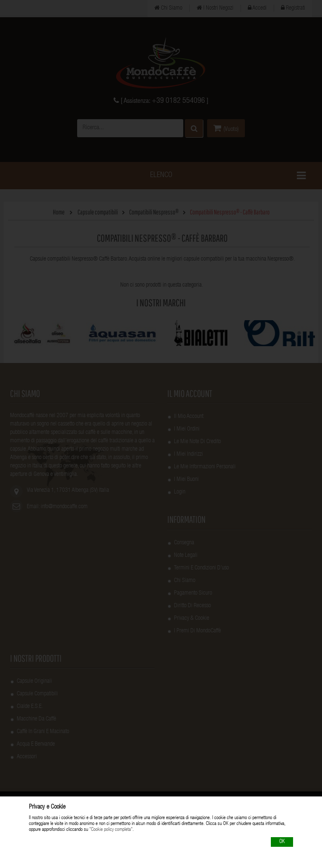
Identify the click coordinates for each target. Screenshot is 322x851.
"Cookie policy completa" (110, 830)
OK (282, 842)
